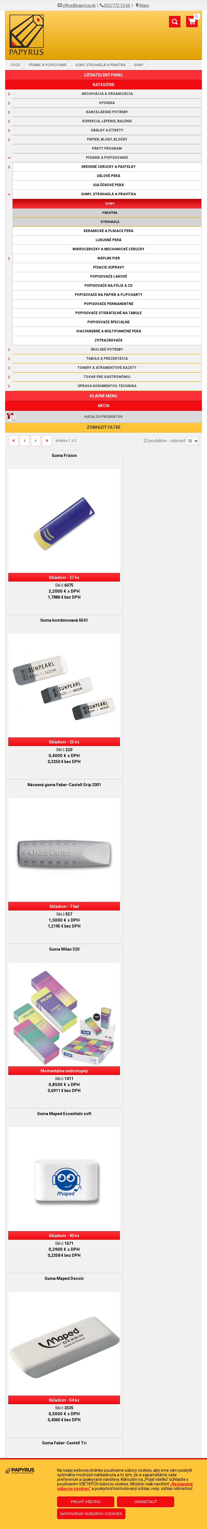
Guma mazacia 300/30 (153, 890)
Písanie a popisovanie (48, 65)
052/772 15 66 (117, 5)
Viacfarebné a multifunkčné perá (108, 331)
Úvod (15, 65)
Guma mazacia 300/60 (153, 1035)
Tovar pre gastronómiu (107, 377)
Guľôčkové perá (108, 185)
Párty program (107, 149)
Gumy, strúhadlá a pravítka (100, 65)
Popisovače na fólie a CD (108, 286)
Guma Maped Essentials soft (54, 745)
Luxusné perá (108, 240)
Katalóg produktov (104, 417)
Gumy (138, 65)
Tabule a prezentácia (107, 359)
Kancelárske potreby (107, 112)
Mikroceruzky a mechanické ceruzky (108, 249)
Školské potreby (107, 349)
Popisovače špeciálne (108, 322)
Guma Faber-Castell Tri (54, 890)
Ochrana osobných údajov (103, 1433)
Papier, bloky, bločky (107, 139)
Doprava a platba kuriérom (103, 1424)
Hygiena (107, 103)
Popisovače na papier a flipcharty (108, 295)
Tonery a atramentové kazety (106, 368)
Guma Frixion (54, 455)
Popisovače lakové (108, 276)
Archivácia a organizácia (107, 94)
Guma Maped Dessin (152, 745)
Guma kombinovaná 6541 (152, 455)
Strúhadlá (110, 222)
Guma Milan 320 (153, 600)
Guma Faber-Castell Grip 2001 (152, 1180)
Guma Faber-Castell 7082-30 (54, 1180)
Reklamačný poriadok (103, 1416)
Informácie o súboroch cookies (103, 1441)
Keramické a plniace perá (108, 231)
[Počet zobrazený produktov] (192, 441)
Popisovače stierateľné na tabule (108, 313)
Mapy (144, 5)
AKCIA (103, 405)
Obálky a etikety (107, 130)
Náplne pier (108, 258)
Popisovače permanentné (108, 304)
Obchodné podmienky (103, 1407)
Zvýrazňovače (108, 340)
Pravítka (109, 213)
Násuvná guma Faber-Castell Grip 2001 (54, 600)
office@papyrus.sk (79, 5)
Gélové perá (108, 176)
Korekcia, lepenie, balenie (107, 121)
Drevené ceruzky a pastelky (108, 167)
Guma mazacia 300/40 (54, 1035)
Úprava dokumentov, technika (107, 386)
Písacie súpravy (108, 267)
